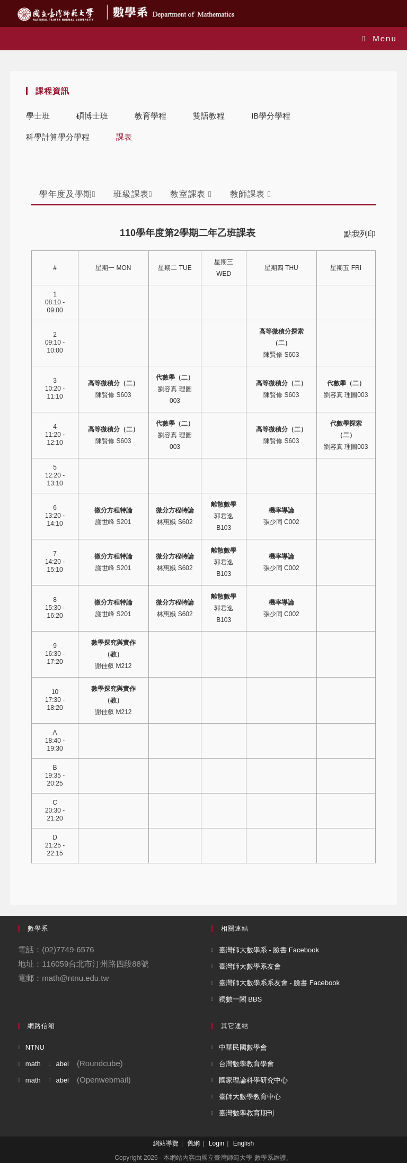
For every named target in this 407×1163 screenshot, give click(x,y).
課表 (124, 136)
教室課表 (190, 194)
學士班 (38, 115)
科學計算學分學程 (58, 136)
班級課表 (132, 194)
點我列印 (360, 233)
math (33, 1064)
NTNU (35, 1047)
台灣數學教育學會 (246, 1064)
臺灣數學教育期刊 (246, 1113)
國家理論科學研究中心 (253, 1080)
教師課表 (250, 194)
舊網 (193, 1143)
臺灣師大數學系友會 (250, 966)
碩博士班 (92, 115)
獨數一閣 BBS (240, 999)
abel (62, 1064)
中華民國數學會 (243, 1047)
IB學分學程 (270, 115)
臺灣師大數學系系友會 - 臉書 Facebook (279, 983)
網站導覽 (166, 1143)
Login (216, 1143)
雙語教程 (209, 115)
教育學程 (150, 115)
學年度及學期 (67, 194)
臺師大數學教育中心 (250, 1097)
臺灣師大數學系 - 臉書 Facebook (269, 950)
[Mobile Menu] (379, 38)
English (243, 1143)
